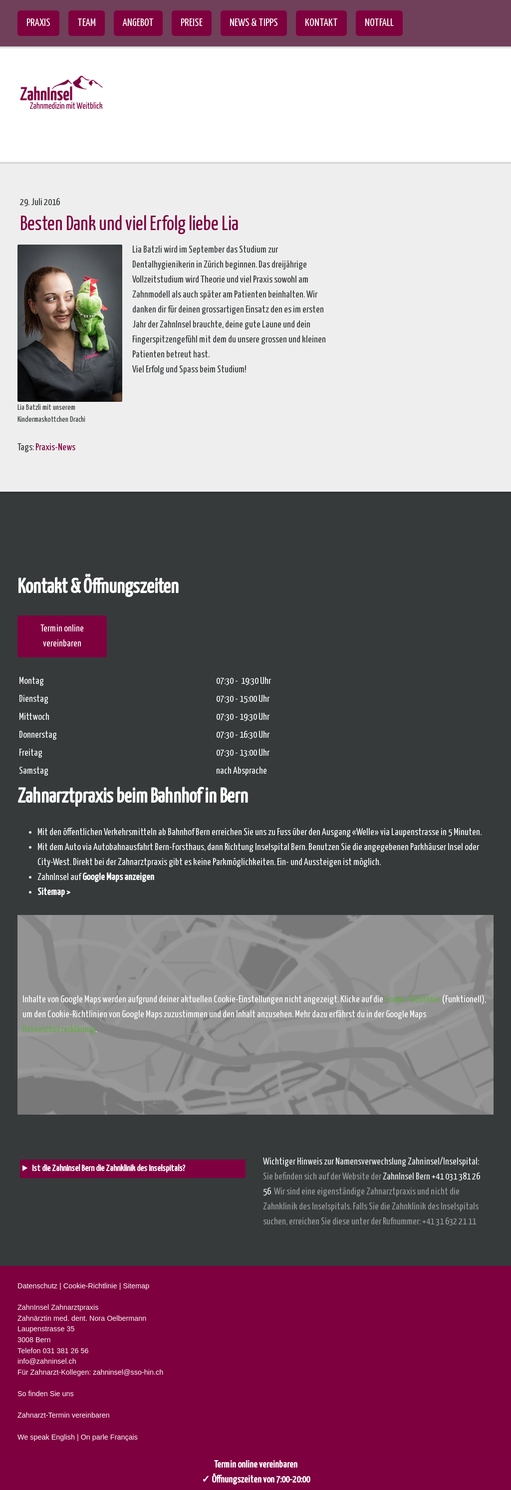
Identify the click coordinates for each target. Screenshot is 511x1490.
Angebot (138, 23)
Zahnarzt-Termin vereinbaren (63, 1415)
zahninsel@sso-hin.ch (128, 1372)
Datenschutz (37, 1286)
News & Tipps (254, 23)
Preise (192, 23)
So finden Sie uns (45, 1394)
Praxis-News (55, 447)
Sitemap (136, 1286)
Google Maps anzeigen (118, 877)
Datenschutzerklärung (58, 1029)
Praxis (38, 23)
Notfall (379, 23)
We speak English (46, 1437)
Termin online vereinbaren (62, 636)
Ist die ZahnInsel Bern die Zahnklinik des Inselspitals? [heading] (108, 1169)
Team (86, 23)
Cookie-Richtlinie (413, 999)
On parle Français (109, 1437)
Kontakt (321, 23)
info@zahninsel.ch (46, 1361)
